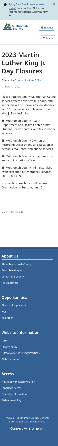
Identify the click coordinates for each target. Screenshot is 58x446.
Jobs (4, 311)
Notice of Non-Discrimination (18, 381)
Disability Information (14, 394)
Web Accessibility (11, 400)
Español (48, 27)
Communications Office (28, 80)
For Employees (10, 282)
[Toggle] (48, 38)
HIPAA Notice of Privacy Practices (21, 353)
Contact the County (13, 276)
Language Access (11, 388)
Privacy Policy (9, 346)
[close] (54, 4)
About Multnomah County (17, 264)
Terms (5, 340)
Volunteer (7, 317)
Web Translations (11, 359)
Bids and (14, 305)
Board (12, 270)
